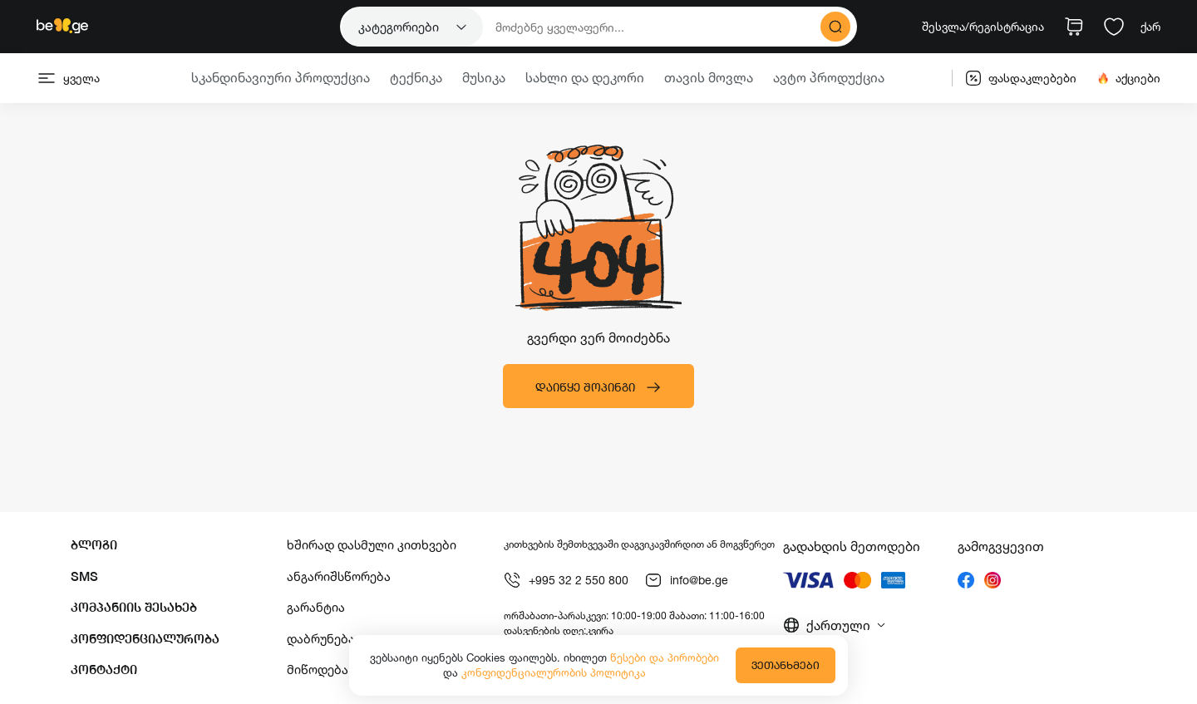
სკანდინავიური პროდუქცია (280, 77)
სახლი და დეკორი (584, 77)
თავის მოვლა (708, 77)
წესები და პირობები (664, 657)
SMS (84, 576)
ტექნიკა (416, 77)
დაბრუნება (321, 639)
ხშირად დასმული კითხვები (371, 545)
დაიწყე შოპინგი (598, 387)
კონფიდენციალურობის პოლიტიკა (553, 672)
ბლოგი (94, 545)
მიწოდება (317, 669)
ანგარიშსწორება (339, 576)
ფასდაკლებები (1020, 78)
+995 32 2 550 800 (566, 580)
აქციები (1128, 78)
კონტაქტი (104, 669)
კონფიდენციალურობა (145, 639)
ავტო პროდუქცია (828, 77)
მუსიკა (483, 77)
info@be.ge (686, 580)
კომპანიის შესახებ (134, 607)
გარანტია (316, 607)
